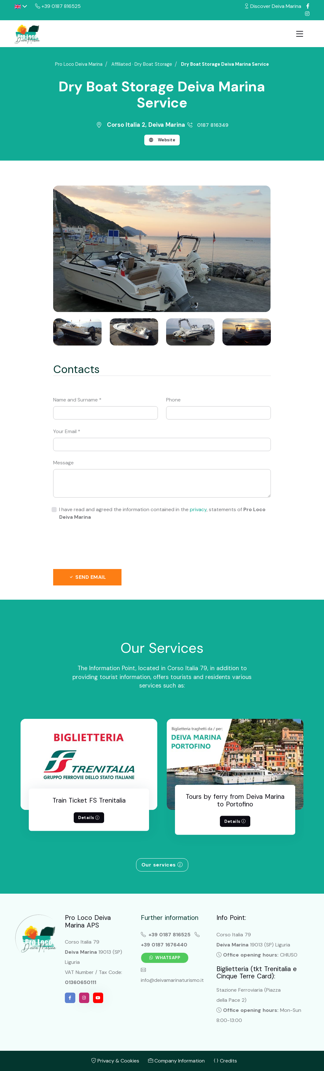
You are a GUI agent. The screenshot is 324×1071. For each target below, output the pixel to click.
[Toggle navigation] (299, 34)
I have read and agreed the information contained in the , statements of (162, 513)
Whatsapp (164, 957)
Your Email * (66, 431)
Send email (87, 577)
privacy (198, 509)
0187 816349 (207, 125)
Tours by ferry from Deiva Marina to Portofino (235, 800)
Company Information (176, 1060)
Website (162, 140)
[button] (21, 6)
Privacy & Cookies (115, 1060)
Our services (162, 864)
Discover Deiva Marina (272, 6)
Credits (225, 1060)
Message (63, 462)
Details (89, 817)
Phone (173, 399)
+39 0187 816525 (58, 6)
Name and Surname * (77, 399)
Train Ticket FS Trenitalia (89, 800)
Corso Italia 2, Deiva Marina (141, 125)
